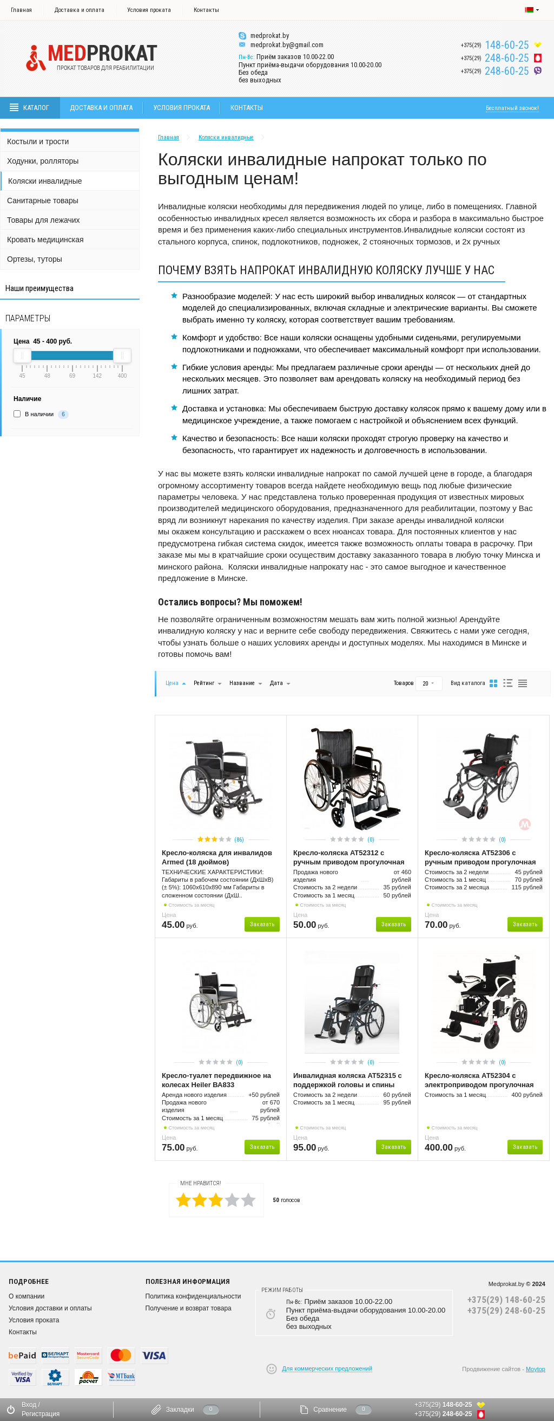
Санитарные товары (42, 200)
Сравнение (330, 1409)
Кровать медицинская (45, 239)
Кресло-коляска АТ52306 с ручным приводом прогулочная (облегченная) (480, 858)
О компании (26, 1296)
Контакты (206, 10)
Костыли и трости (38, 141)
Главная (21, 10)
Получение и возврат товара (189, 1308)
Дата (277, 683)
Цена (172, 683)
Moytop (535, 1369)
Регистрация (41, 1414)
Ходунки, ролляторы (42, 161)
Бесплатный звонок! (512, 108)
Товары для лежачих (43, 220)
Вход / (31, 1405)
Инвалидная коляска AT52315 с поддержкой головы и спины (347, 1080)
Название (242, 683)
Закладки (180, 1409)
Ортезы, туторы (34, 259)
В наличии (39, 414)
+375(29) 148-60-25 (506, 1299)
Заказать (262, 924)
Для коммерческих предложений (327, 1368)
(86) (239, 839)
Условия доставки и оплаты (50, 1308)
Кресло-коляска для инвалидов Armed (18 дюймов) (217, 857)
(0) (370, 839)
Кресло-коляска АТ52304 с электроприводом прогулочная (479, 1080)
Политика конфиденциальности (193, 1296)
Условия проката (149, 10)
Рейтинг (205, 683)
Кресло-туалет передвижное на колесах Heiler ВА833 (216, 1080)
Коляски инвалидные (45, 181)
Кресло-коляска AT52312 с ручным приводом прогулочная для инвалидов (348, 858)
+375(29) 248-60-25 (506, 1310)
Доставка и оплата (79, 10)
